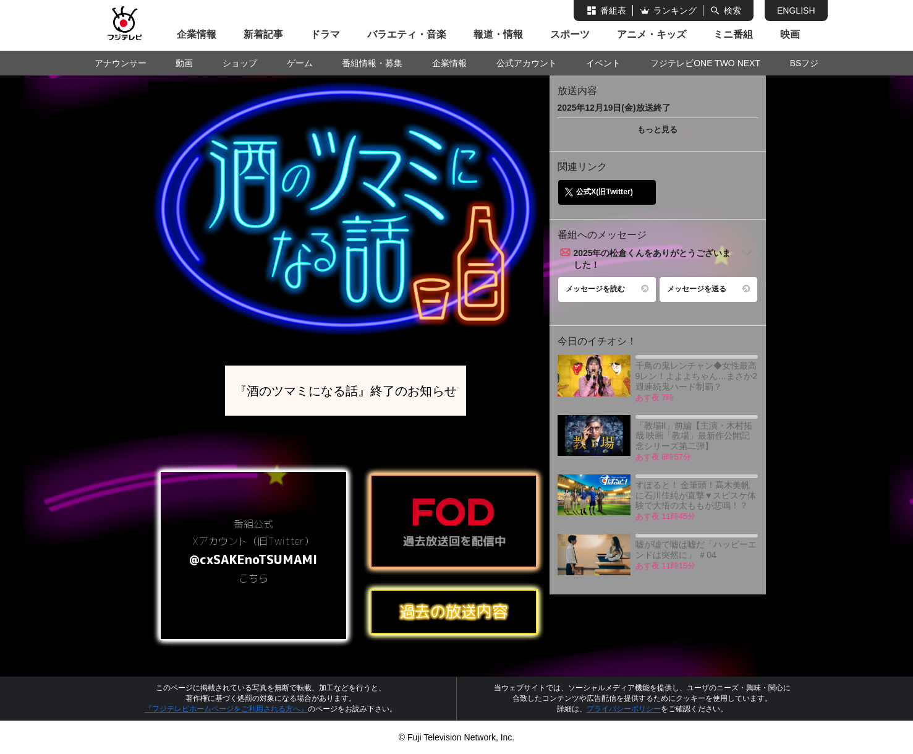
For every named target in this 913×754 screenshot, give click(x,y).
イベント (603, 63)
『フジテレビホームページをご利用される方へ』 (226, 709)
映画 (790, 34)
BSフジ (804, 63)
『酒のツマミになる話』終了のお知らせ (345, 390)
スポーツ (570, 34)
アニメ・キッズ (651, 34)
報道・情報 (498, 34)
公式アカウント (526, 63)
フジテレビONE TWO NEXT (705, 63)
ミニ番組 (733, 34)
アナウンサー (121, 63)
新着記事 (263, 34)
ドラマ (325, 34)
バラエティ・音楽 (406, 34)
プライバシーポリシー (624, 709)
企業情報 (196, 34)
